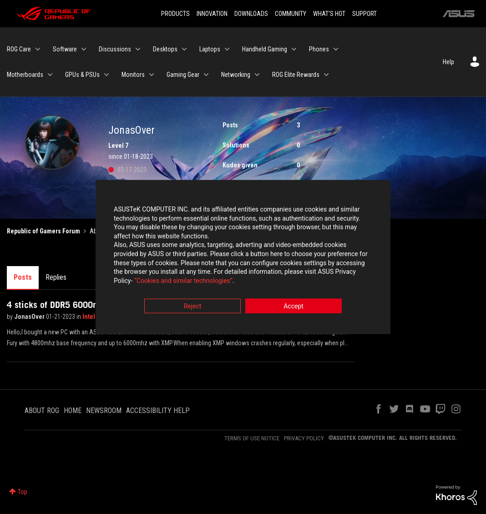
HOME (72, 410)
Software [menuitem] (65, 49)
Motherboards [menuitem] (25, 74)
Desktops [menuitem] (165, 49)
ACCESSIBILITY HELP (158, 410)
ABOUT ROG (42, 410)
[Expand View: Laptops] (227, 49)
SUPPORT (364, 13)
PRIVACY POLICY (304, 438)
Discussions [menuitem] (115, 49)
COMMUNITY (290, 13)
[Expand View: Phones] (335, 49)
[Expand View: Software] (83, 49)
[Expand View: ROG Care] (37, 49)
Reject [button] (193, 307)
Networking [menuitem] (235, 74)
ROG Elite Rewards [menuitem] (295, 74)
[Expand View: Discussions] (137, 49)
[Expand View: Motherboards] (50, 74)
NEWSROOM (104, 410)
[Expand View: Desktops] (184, 49)
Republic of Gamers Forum (43, 231)
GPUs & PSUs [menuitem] (82, 74)
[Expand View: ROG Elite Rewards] (326, 74)
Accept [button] (294, 307)
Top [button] (22, 491)
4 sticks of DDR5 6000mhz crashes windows (91, 304)
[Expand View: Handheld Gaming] (294, 49)
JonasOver (30, 316)
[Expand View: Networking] (257, 74)
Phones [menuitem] (319, 49)
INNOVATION (212, 13)
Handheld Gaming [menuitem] (264, 49)
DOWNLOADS (251, 13)
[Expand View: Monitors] (151, 74)
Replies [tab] (56, 277)
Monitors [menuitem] (133, 74)
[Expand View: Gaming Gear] (206, 74)
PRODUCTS (175, 13)
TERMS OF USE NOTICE (251, 438)
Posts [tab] (23, 277)
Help (448, 62)
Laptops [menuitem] (209, 49)
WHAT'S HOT (329, 13)
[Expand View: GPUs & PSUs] (106, 74)
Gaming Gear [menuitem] (183, 74)
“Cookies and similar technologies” (183, 281)
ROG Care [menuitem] (19, 49)
